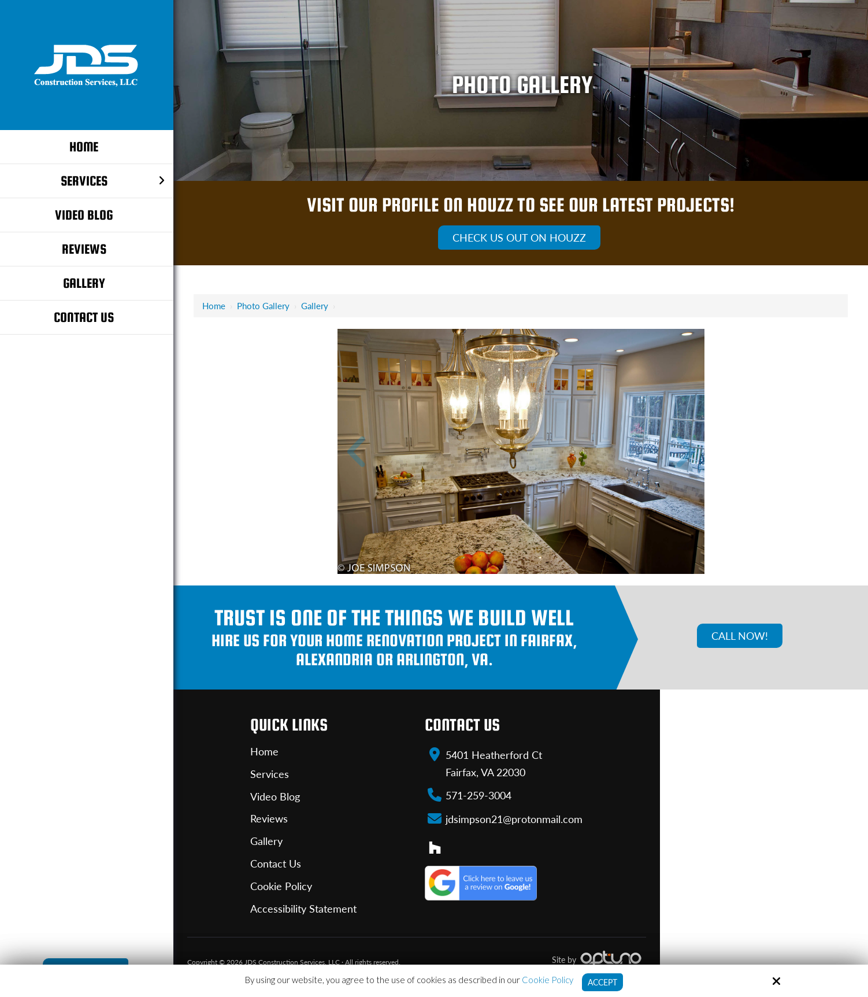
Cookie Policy (546, 979)
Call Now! (739, 635)
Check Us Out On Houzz (519, 237)
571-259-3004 (478, 795)
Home (213, 306)
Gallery (314, 306)
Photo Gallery (263, 306)
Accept (602, 982)
